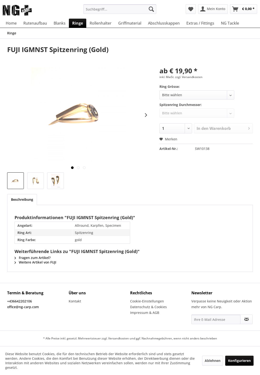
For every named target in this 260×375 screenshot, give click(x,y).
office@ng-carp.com (23, 307)
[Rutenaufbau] (35, 23)
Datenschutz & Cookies (148, 307)
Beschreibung (22, 199)
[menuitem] (119, 9)
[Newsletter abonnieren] (246, 319)
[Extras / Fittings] (200, 23)
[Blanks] (59, 23)
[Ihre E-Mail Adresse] (215, 319)
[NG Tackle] (230, 23)
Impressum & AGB (144, 312)
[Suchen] (151, 9)
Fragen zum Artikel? (33, 257)
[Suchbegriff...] (119, 9)
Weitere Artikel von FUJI (35, 262)
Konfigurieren (239, 360)
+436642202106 (19, 301)
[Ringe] (77, 23)
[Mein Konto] (213, 9)
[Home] (11, 23)
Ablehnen (212, 360)
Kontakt (75, 301)
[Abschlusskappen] (164, 23)
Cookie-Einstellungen (147, 301)
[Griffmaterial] (130, 23)
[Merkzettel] (191, 9)
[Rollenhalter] (100, 23)
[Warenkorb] (243, 9)
